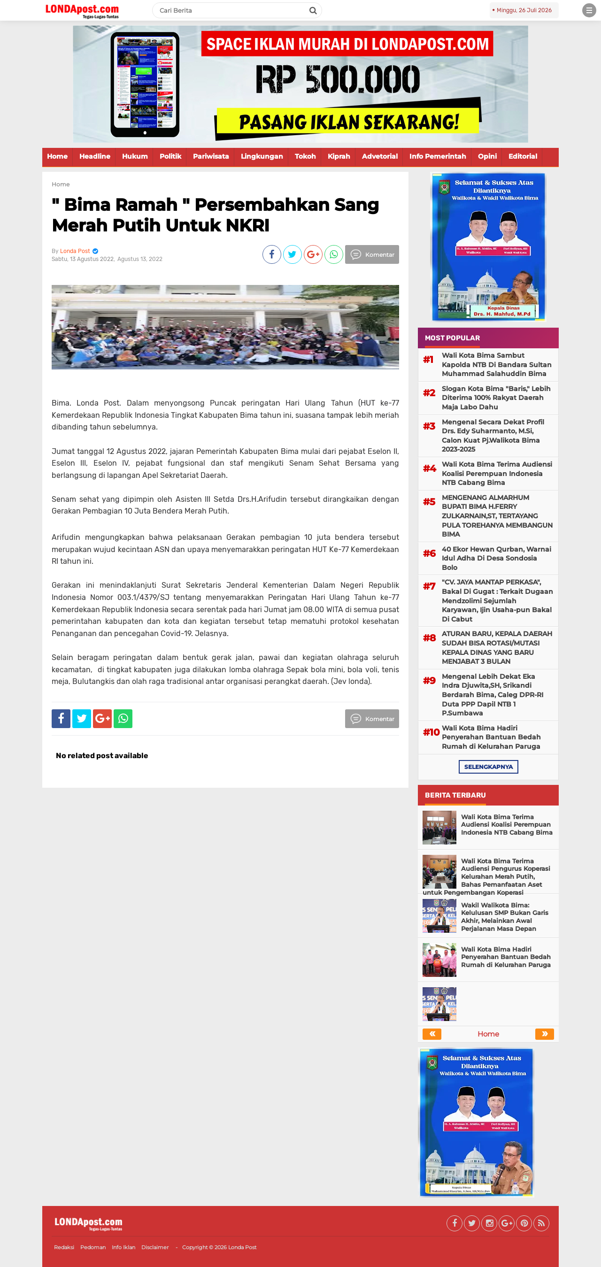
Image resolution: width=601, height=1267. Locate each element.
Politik (170, 156)
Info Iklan (123, 1247)
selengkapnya (488, 766)
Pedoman (93, 1247)
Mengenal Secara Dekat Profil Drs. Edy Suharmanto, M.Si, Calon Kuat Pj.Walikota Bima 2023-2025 (493, 436)
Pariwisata (211, 156)
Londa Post (242, 1247)
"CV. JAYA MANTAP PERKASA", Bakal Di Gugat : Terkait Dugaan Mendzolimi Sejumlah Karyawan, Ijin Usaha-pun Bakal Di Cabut (497, 600)
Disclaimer (155, 1247)
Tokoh (305, 156)
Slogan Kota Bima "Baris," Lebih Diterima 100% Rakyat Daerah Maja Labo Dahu (496, 397)
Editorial (523, 156)
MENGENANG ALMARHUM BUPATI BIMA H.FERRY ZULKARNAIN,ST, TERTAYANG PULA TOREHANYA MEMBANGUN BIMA (497, 515)
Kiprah (339, 156)
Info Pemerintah (437, 156)
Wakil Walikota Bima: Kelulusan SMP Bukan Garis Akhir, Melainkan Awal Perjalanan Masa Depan (504, 917)
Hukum (135, 156)
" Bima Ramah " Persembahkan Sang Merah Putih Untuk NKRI (215, 214)
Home (57, 156)
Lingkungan (262, 156)
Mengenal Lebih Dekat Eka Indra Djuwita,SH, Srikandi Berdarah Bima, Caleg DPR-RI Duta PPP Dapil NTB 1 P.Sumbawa (492, 694)
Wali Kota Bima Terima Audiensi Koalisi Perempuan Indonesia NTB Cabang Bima (497, 473)
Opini (487, 156)
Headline (94, 156)
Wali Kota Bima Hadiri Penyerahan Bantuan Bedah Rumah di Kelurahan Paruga (491, 737)
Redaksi (64, 1247)
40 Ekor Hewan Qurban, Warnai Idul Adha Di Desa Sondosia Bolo (496, 558)
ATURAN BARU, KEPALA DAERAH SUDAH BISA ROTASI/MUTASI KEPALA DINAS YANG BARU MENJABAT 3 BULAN (497, 648)
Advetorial (380, 156)
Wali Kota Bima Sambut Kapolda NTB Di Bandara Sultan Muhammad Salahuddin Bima (497, 364)
